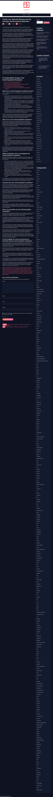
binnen (38, 252)
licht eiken (38, 508)
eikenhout (38, 332)
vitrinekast (38, 746)
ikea (37, 417)
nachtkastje (38, 553)
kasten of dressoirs (24, 272)
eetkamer (38, 313)
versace (38, 729)
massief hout (39, 534)
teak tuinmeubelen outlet (41, 666)
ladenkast (38, 477)
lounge (38, 512)
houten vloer (39, 408)
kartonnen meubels (40, 438)
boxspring (38, 261)
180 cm (38, 176)
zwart (37, 781)
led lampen (38, 495)
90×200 (38, 196)
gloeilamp (38, 354)
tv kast (38, 711)
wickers (38, 763)
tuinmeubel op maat (40, 685)
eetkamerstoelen (39, 317)
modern (38, 547)
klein (37, 460)
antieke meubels (39, 209)
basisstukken (9, 267)
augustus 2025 (39, 96)
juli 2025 (38, 98)
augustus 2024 (39, 122)
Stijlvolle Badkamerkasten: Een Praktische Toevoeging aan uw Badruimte (41, 43)
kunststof (38, 471)
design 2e (38, 287)
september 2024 (39, 120)
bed (37, 235)
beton (37, 250)
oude (37, 577)
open (37, 575)
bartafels (38, 233)
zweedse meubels (39, 789)
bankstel (38, 228)
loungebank (38, 514)
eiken (37, 328)
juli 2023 (38, 150)
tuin (37, 679)
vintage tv (38, 742)
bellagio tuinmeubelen (40, 248)
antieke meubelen (39, 207)
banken (38, 226)
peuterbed (38, 590)
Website (3, 307)
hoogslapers (39, 395)
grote (37, 371)
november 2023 (39, 141)
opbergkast (38, 573)
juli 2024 (38, 124)
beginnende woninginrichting (25, 267)
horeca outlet (39, 397)
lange (37, 486)
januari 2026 (39, 85)
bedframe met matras (16, 267)
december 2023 (39, 139)
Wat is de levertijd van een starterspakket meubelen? (14, 86)
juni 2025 (38, 100)
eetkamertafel (39, 319)
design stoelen (39, 293)
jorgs (37, 434)
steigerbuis (38, 640)
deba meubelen (39, 280)
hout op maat (39, 404)
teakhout (38, 668)
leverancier (30, 272)
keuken (38, 445)
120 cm (38, 172)
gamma (38, 345)
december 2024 (39, 113)
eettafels (38, 326)
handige (18, 272)
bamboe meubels (39, 222)
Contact (29, 14)
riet (37, 601)
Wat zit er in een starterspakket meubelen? (12, 82)
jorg (37, 430)
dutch (37, 306)
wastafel (38, 755)
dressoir (38, 302)
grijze (37, 367)
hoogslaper (38, 393)
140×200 (38, 174)
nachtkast (38, 551)
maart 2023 (38, 159)
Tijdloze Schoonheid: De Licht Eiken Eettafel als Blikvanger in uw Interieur (44, 67)
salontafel (38, 618)
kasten (38, 443)
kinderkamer (39, 451)
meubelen (38, 542)
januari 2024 (39, 137)
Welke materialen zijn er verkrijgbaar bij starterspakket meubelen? (17, 84)
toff (37, 677)
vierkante (38, 733)
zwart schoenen (39, 785)
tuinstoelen (38, 703)
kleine (38, 462)
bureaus (38, 272)
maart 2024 (38, 133)
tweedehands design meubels (41, 722)
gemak (15, 272)
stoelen (38, 653)
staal (37, 633)
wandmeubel (39, 750)
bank (5, 267)
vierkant (38, 731)
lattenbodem (39, 488)
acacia (38, 198)
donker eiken (39, 300)
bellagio (38, 246)
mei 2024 (38, 128)
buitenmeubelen (39, 267)
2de (37, 183)
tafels (37, 657)
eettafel (38, 324)
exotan (38, 337)
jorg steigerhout (39, 432)
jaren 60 (38, 425)
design (38, 285)
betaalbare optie (5, 268)
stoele (38, 651)
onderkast (38, 568)
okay (37, 564)
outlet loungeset (39, 579)
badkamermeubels (40, 215)
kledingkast (38, 456)
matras (38, 536)
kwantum (38, 473)
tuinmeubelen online (40, 690)
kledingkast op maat (40, 458)
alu (37, 200)
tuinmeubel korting (40, 683)
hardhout (38, 382)
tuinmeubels (39, 694)
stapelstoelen (39, 638)
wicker (38, 761)
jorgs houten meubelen (40, 436)
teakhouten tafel (39, 670)
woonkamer (38, 772)
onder (38, 566)
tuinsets (38, 698)
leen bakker (38, 499)
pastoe (38, 588)
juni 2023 (38, 152)
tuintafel (38, 705)
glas (37, 352)
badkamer (38, 213)
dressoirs (38, 304)
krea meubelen (39, 464)
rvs (37, 616)
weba (37, 759)
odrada (38, 562)
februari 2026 (39, 83)
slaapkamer (38, 631)
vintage (38, 735)
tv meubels (38, 718)
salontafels (38, 620)
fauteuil (38, 339)
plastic (38, 592)
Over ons (24, 14)
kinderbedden (39, 449)
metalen (38, 540)
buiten (38, 265)
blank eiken (38, 254)
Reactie (4, 281)
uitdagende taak (5, 274)
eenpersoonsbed (39, 311)
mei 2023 (38, 154)
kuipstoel (38, 469)
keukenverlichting (39, 447)
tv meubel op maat (40, 716)
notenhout (38, 560)
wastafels (38, 757)
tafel (37, 655)
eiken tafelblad (39, 330)
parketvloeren (39, 586)
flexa (37, 343)
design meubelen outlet (40, 291)
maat (37, 523)
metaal (38, 538)
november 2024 (39, 115)
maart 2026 (38, 81)
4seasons (38, 194)
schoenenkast (39, 627)
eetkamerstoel (39, 315)
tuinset (38, 696)
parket (38, 581)
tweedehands (39, 720)
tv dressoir (38, 709)
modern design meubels (40, 549)
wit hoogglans (39, 768)
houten (38, 406)
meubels (4, 273)
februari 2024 (39, 135)
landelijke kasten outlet (40, 484)
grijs (37, 365)
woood (38, 776)
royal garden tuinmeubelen (41, 612)
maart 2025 (38, 107)
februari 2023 (39, 161)
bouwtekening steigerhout (41, 259)
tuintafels (38, 707)
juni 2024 (38, 126)
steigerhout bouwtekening (41, 642)
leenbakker (38, 501)
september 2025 (39, 94)
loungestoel (38, 521)
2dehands (38, 185)
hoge (37, 389)
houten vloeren (39, 410)
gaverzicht (38, 350)
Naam (3, 295)
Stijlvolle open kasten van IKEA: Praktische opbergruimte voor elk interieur (42, 47)
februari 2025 (39, 109)
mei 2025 (38, 102)
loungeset (38, 516)
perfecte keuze (12, 273)
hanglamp (38, 380)
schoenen (38, 625)
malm (37, 525)
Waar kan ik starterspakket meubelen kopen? (13, 81)
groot (37, 369)
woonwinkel (38, 774)
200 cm (38, 181)
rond (37, 605)
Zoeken (38, 20)
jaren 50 (38, 423)
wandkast (38, 748)
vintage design (39, 737)
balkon (38, 220)
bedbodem (38, 239)
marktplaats (38, 529)
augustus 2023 (39, 148)
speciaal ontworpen (19, 273)
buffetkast (38, 263)
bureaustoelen (39, 276)
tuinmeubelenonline (40, 692)
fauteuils (38, 341)
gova (37, 363)
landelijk (38, 482)
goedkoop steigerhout (40, 356)
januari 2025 (39, 111)
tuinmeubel (38, 681)
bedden (38, 241)
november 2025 (39, 89)
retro (37, 599)
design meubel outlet (40, 289)
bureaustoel (38, 274)
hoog (37, 391)
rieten (37, 603)
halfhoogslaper (39, 378)
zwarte (38, 787)
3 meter (38, 187)
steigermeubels (39, 644)
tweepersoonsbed (39, 724)
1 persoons (38, 170)
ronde (38, 607)
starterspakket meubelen (28, 273)
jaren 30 (38, 421)
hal (37, 376)
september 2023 (39, 146)
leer (37, 503)
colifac (38, 278)
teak (37, 659)
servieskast (38, 629)
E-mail (3, 301)
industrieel (38, 419)
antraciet (38, 211)
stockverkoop (39, 646)
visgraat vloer (39, 744)
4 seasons (38, 189)
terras (38, 672)
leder (37, 497)
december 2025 (39, 87)
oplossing (8, 273)
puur (37, 594)
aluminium (38, 202)
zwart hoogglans (39, 783)
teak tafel (38, 664)
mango (38, 527)
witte (37, 770)
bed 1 (37, 237)
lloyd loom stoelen (39, 510)
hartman (38, 384)
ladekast (38, 475)
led (37, 490)
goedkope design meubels (41, 358)
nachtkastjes (39, 555)
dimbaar (38, 298)
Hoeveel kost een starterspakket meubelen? (13, 85)
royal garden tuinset (40, 614)
